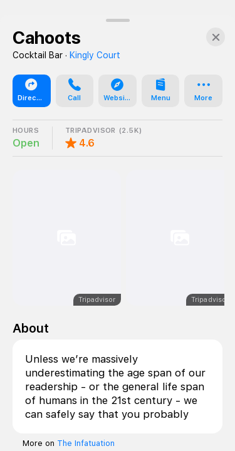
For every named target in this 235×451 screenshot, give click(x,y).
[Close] (215, 416)
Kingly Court (95, 435)
